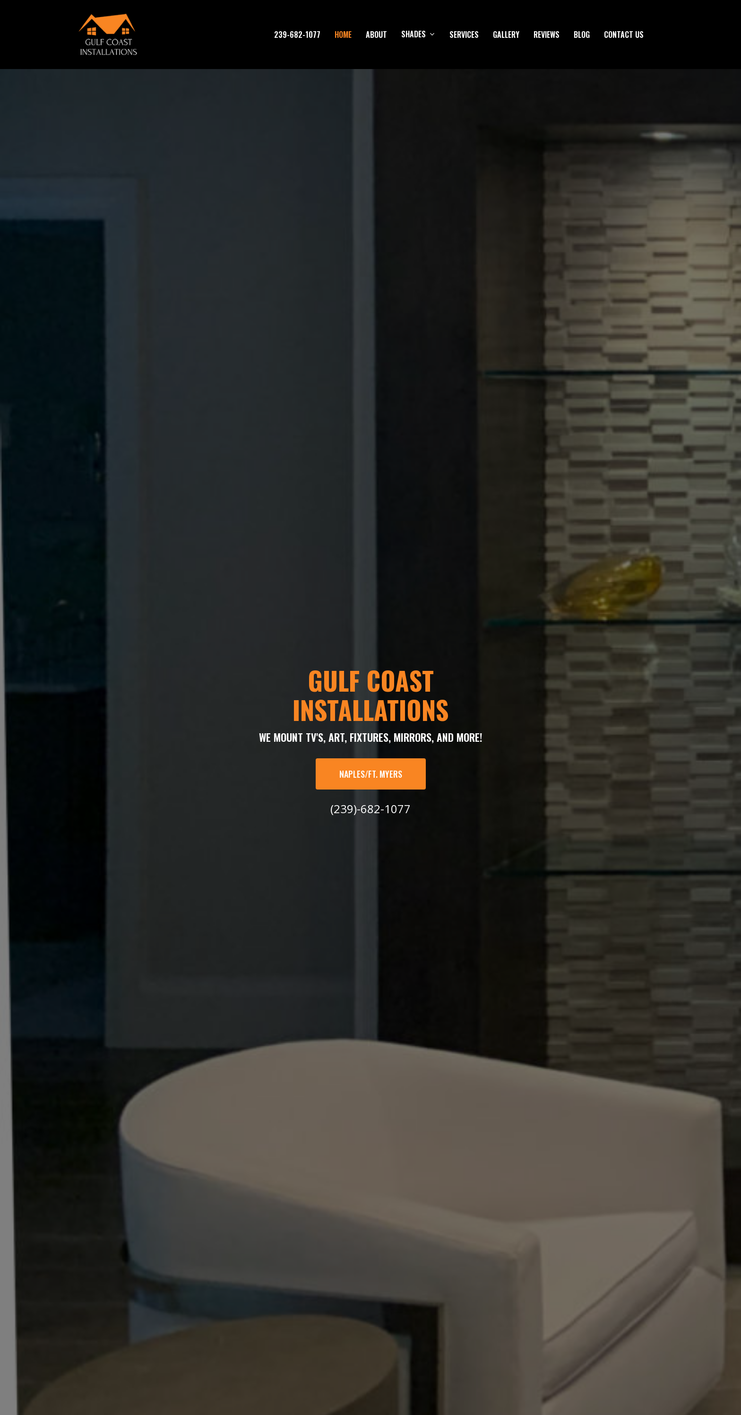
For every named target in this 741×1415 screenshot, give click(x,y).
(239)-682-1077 (370, 808)
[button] (371, 774)
